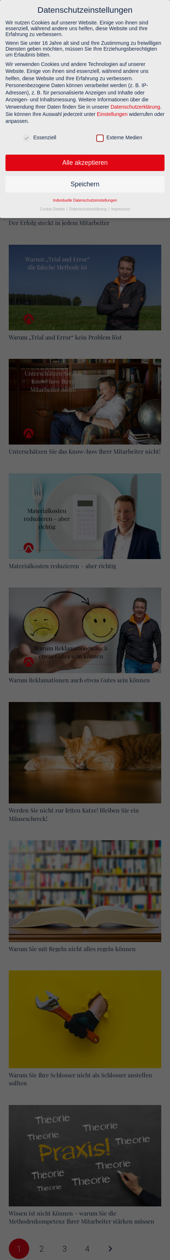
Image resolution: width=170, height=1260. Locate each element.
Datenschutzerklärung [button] (88, 205)
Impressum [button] (120, 205)
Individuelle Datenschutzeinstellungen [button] (85, 196)
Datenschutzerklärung (135, 103)
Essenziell (39, 134)
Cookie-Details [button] (53, 205)
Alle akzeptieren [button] (85, 159)
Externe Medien (119, 134)
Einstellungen (112, 110)
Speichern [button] (85, 180)
